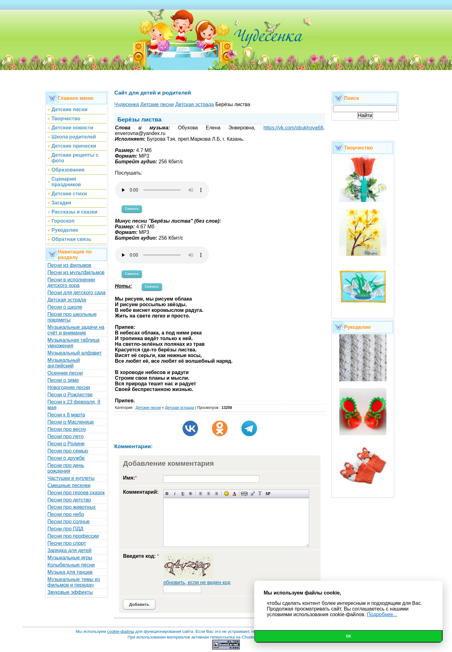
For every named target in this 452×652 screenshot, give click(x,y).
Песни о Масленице (70, 422)
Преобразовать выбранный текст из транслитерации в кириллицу (260, 493)
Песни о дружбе (66, 458)
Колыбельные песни (71, 565)
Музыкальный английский (63, 362)
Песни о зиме (63, 380)
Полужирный (167, 493)
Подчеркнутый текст (182, 493)
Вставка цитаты (252, 493)
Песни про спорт (66, 543)
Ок (348, 636)
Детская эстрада (66, 299)
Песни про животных (71, 507)
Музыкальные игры (69, 557)
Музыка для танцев (70, 572)
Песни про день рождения (65, 468)
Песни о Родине (65, 443)
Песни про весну (66, 429)
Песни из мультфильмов (76, 272)
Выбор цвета (234, 493)
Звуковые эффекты (70, 592)
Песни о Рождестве (70, 394)
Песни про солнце (68, 521)
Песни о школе (64, 307)
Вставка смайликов (226, 493)
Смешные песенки (68, 485)
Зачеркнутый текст (190, 493)
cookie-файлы (120, 631)
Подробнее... (382, 614)
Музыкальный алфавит (74, 353)
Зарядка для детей (69, 550)
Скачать (132, 208)
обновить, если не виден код (196, 582)
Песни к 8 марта (66, 414)
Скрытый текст (244, 493)
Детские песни (148, 407)
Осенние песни (65, 373)
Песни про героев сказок (76, 492)
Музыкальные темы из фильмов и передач (73, 582)
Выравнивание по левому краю (200, 493)
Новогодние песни (68, 387)
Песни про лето (65, 436)
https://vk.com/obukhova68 (293, 127)
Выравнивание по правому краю (216, 493)
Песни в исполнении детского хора (71, 282)
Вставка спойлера (268, 493)
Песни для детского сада (76, 292)
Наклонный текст (175, 493)
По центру (208, 493)
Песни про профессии (73, 536)
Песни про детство (69, 500)
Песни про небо (65, 514)
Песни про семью (67, 451)
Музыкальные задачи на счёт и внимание (76, 329)
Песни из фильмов (69, 265)
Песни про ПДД (65, 528)
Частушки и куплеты (70, 478)
